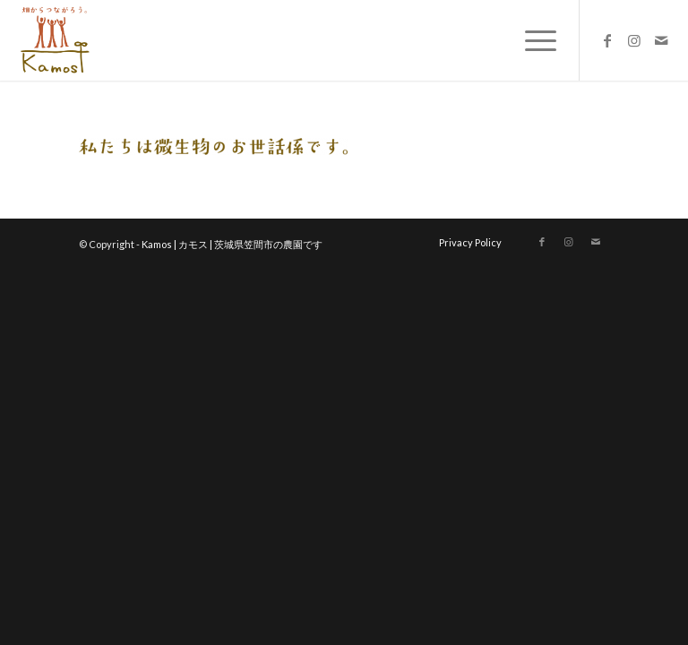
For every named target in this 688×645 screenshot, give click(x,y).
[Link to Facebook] (607, 40)
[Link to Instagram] (634, 40)
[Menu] (531, 40)
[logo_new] (53, 40)
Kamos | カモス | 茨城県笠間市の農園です (232, 244)
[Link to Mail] (661, 40)
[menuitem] (531, 40)
